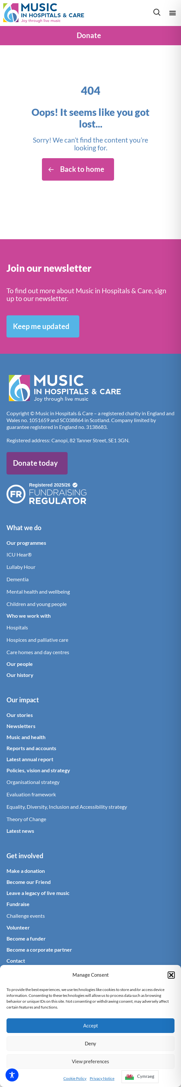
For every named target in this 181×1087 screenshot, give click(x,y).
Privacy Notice (102, 1078)
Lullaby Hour (20, 567)
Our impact (22, 700)
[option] (140, 1076)
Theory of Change (26, 819)
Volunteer (18, 927)
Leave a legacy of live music (38, 893)
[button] (171, 975)
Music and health (25, 737)
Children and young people (36, 604)
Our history (19, 675)
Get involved (24, 856)
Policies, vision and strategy (38, 770)
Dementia (17, 579)
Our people (19, 664)
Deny (90, 1043)
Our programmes (26, 543)
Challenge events (25, 916)
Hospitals (17, 627)
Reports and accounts (31, 748)
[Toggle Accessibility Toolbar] (12, 1075)
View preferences (90, 1061)
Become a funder (26, 938)
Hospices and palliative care (37, 640)
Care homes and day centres (37, 652)
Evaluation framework (31, 794)
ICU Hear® (19, 554)
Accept (90, 1025)
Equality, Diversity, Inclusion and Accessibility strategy (66, 807)
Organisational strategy (32, 782)
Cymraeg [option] (145, 1076)
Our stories (19, 715)
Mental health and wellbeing (38, 591)
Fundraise (18, 904)
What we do (23, 527)
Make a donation (25, 871)
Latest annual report (29, 759)
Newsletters (20, 726)
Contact (15, 960)
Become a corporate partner (39, 949)
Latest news (20, 831)
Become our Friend (28, 882)
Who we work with (28, 615)
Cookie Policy (74, 1078)
